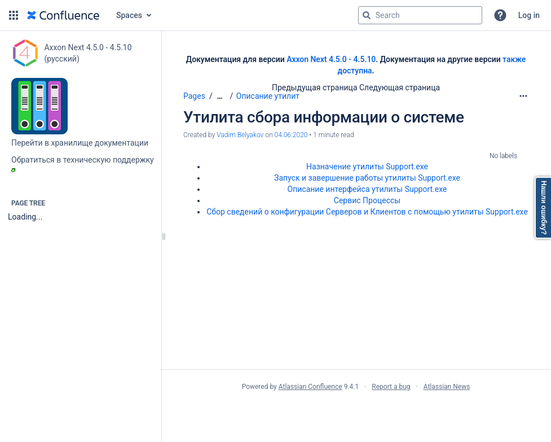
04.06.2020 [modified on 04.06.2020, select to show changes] (290, 135)
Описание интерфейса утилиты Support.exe (367, 189)
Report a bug (391, 387)
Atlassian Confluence (310, 387)
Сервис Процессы (367, 200)
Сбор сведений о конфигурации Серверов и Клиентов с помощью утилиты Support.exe (367, 211)
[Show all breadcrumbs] (220, 96)
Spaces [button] (129, 15)
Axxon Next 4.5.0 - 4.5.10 (331, 59)
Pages (194, 95)
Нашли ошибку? (544, 208)
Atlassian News (447, 387)
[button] (13, 15)
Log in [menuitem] (529, 15)
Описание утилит (267, 95)
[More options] (523, 95)
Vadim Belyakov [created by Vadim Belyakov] (240, 135)
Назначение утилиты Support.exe (367, 166)
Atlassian (356, 411)
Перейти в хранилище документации (79, 142)
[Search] (366, 15)
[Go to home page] (63, 15)
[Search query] (420, 15)
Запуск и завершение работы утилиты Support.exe (367, 177)
